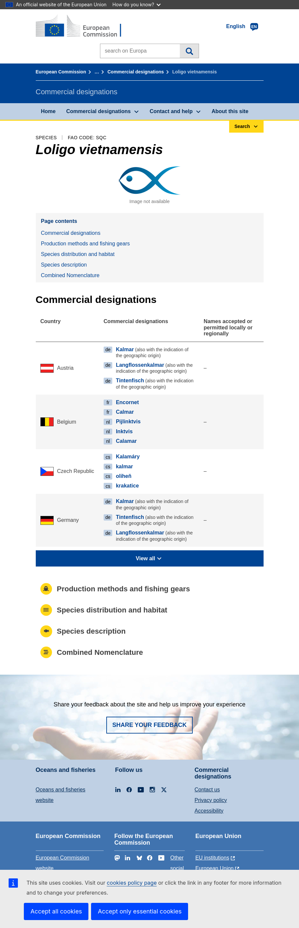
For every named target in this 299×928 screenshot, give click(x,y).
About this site (230, 111)
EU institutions (212, 858)
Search (189, 51)
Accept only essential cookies (139, 911)
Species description (64, 265)
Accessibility (209, 811)
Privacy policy (211, 800)
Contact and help (171, 111)
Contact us (207, 789)
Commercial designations (136, 71)
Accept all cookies (56, 911)
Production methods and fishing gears (85, 243)
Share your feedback (149, 725)
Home (48, 111)
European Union (214, 868)
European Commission (61, 71)
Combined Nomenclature (70, 275)
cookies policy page (132, 882)
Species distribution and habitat (78, 254)
